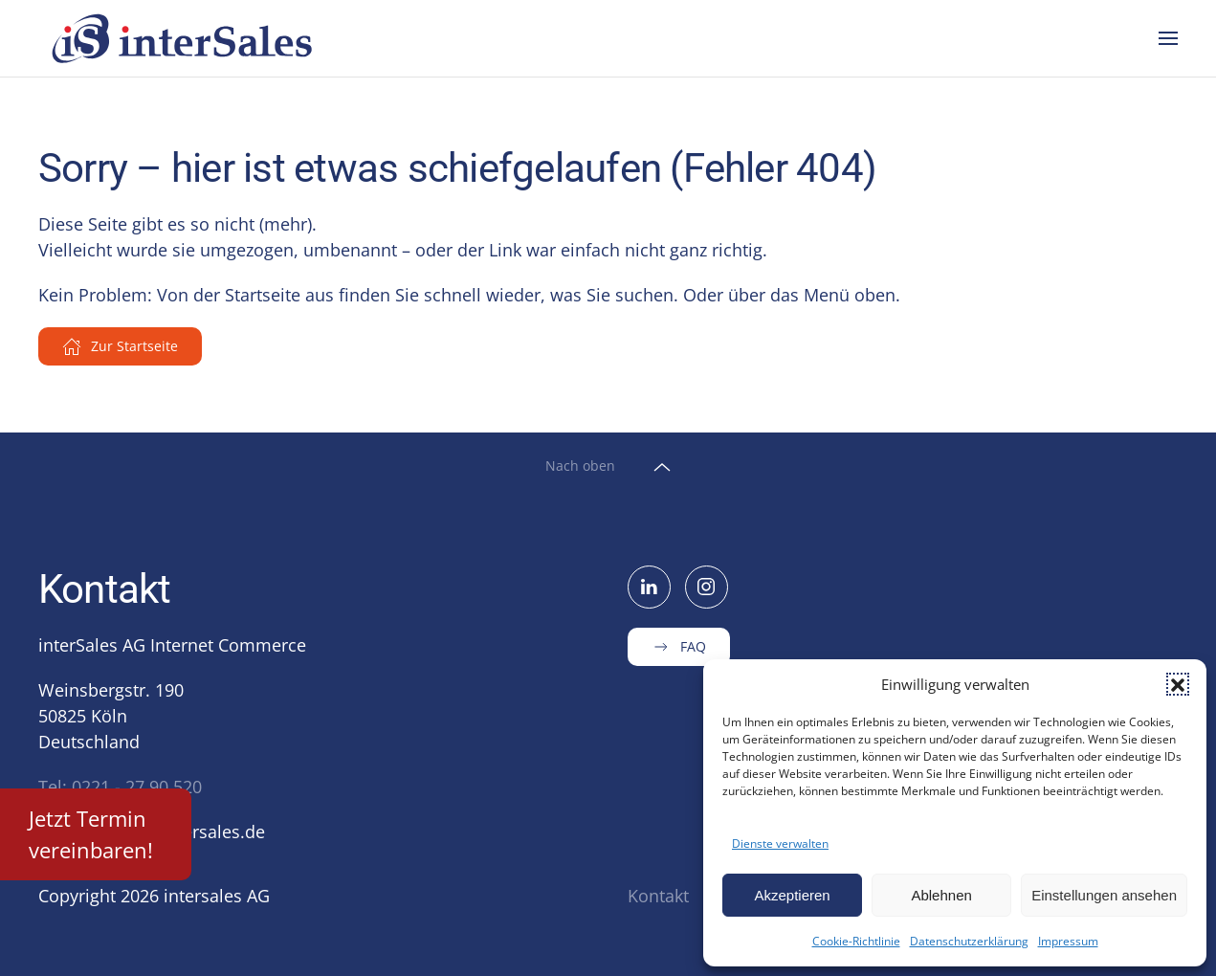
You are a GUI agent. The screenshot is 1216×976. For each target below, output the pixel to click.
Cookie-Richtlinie (856, 941)
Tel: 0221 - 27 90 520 (120, 786)
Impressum (1068, 941)
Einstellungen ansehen (1104, 895)
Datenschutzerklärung (969, 941)
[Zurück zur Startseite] (184, 38)
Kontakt (658, 895)
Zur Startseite (120, 346)
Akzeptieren (791, 895)
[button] (1177, 684)
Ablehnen (941, 895)
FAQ (679, 646)
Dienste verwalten (780, 843)
